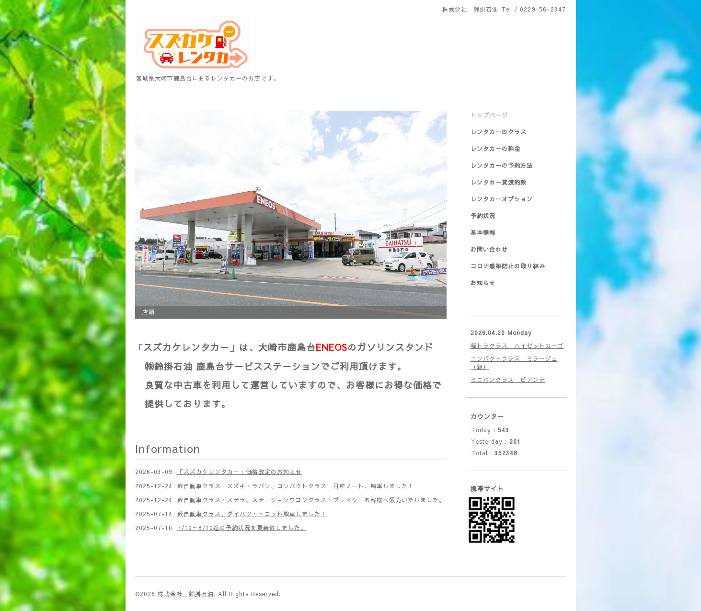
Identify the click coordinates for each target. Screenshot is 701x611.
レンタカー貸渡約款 (499, 182)
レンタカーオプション (502, 199)
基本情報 (483, 232)
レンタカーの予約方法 (502, 165)
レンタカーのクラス (499, 132)
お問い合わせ (489, 249)
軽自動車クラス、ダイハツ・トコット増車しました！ (252, 514)
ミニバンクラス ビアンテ (508, 379)
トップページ (489, 115)
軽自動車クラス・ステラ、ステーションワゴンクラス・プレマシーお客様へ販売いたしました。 (311, 500)
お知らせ (483, 283)
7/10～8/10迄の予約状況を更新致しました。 (242, 527)
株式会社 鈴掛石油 (186, 594)
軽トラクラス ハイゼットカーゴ (517, 345)
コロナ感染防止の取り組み (508, 266)
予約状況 (483, 215)
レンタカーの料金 (495, 148)
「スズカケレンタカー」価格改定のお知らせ (239, 471)
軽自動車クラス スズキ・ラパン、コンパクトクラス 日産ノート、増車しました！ (295, 486)
